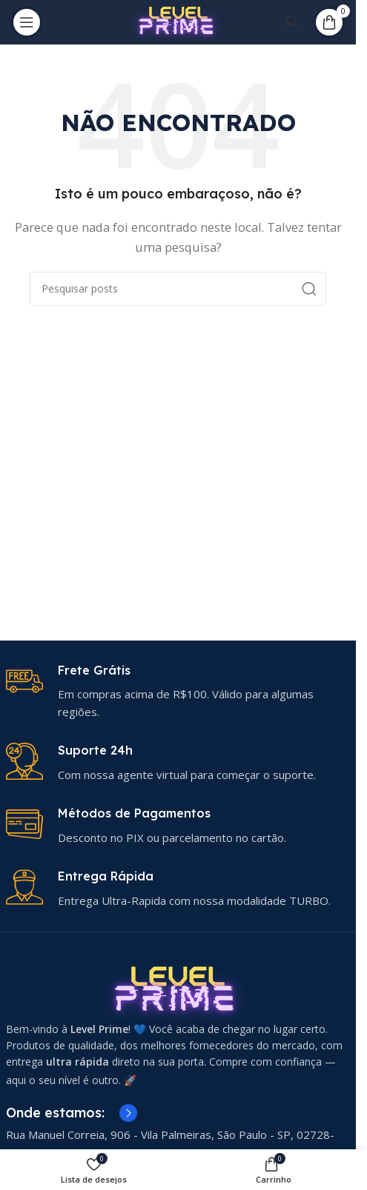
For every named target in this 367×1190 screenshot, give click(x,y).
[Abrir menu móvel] (27, 22)
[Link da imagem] (178, 990)
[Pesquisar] (178, 289)
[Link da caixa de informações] (178, 692)
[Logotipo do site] (178, 20)
